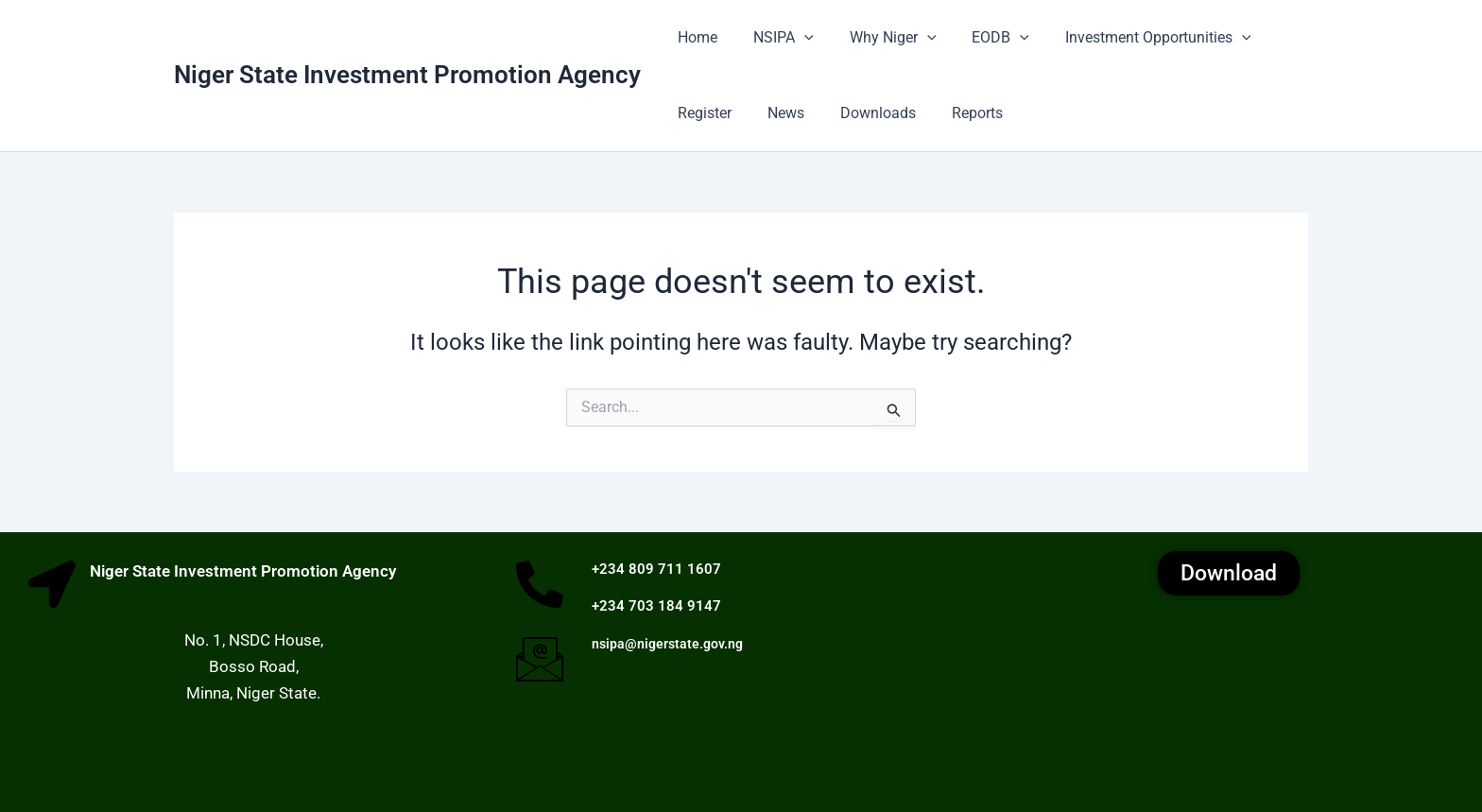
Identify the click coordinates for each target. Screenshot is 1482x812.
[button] (795, 38)
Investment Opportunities (1133, 38)
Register (702, 113)
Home (695, 37)
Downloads (864, 113)
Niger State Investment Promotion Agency (407, 74)
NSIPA (775, 38)
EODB (980, 38)
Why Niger (879, 38)
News (777, 113)
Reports (957, 113)
